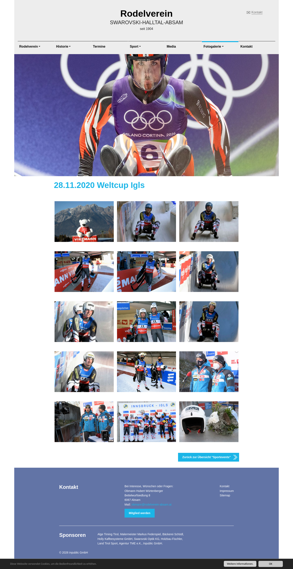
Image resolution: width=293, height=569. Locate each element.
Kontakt (256, 12)
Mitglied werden (139, 513)
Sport (134, 46)
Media (171, 46)
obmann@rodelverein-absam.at (151, 504)
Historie (62, 46)
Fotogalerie (212, 46)
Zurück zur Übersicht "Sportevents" (206, 457)
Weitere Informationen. (240, 564)
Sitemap (225, 495)
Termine (99, 46)
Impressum (227, 491)
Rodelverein (146, 13)
